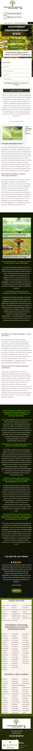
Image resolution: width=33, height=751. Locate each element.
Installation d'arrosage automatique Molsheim (4, 682)
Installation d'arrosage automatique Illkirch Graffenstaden (26, 683)
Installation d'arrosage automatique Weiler (25, 709)
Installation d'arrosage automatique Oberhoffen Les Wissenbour (16, 708)
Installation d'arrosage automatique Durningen (15, 641)
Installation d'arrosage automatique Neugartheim (15, 649)
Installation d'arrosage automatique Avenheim (4, 662)
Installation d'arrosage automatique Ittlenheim (15, 658)
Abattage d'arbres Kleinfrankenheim (16, 607)
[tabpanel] (16, 275)
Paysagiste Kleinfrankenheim (27, 608)
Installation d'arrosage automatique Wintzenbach (15, 691)
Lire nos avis (10, 747)
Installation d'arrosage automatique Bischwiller (4, 701)
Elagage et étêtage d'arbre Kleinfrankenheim (16, 614)
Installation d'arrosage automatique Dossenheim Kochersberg (25, 642)
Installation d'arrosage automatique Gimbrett (25, 652)
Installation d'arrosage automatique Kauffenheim (4, 709)
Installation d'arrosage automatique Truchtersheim (5, 637)
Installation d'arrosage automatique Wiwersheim (25, 660)
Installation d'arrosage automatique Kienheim (4, 654)
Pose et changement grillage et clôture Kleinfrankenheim (6, 616)
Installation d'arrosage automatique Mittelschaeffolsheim (16, 682)
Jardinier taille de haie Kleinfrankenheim (6, 607)
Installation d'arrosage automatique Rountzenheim (16, 699)
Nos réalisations (16, 41)
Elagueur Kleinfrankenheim (27, 617)
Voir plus (16, 590)
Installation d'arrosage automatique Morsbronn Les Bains (5, 692)
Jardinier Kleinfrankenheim (27, 613)
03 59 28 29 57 (14, 13)
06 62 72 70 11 (14, 17)
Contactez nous (16, 47)
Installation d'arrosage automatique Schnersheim (5, 645)
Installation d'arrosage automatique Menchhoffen (25, 701)
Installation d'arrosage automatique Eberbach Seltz (26, 693)
